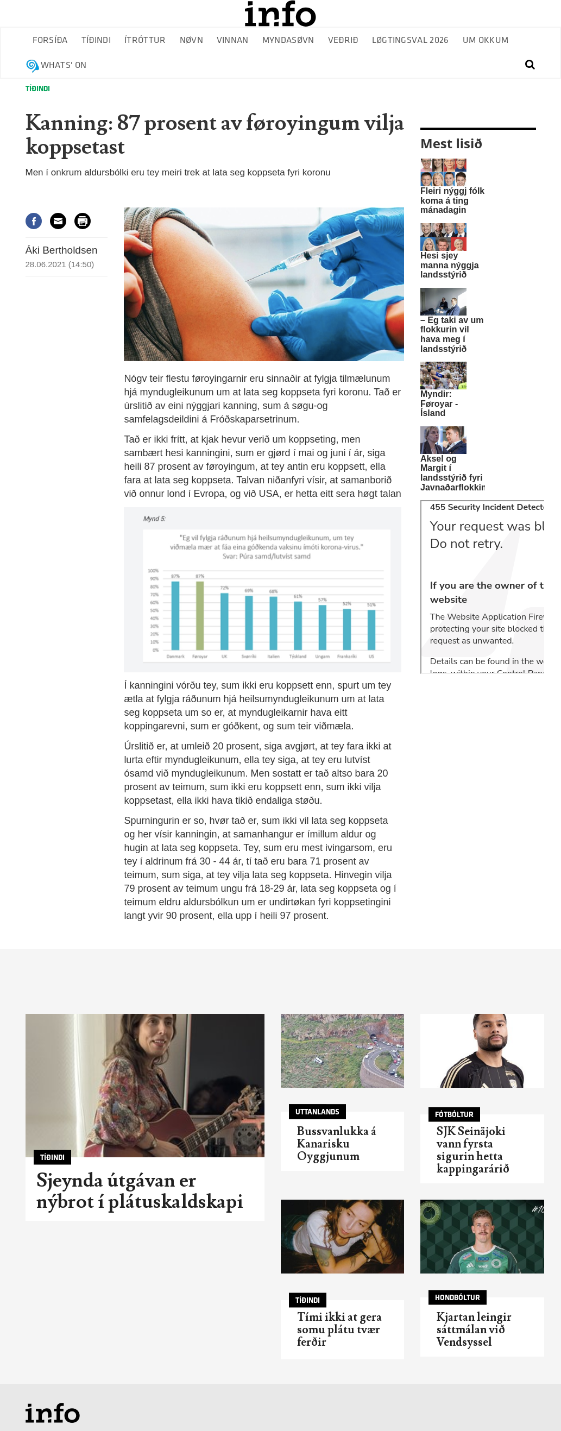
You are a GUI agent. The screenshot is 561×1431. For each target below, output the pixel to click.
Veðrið (343, 40)
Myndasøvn (288, 40)
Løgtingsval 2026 (410, 40)
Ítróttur (145, 40)
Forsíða (50, 40)
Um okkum (486, 40)
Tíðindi (96, 40)
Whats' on (64, 65)
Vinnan (233, 40)
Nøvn (191, 40)
